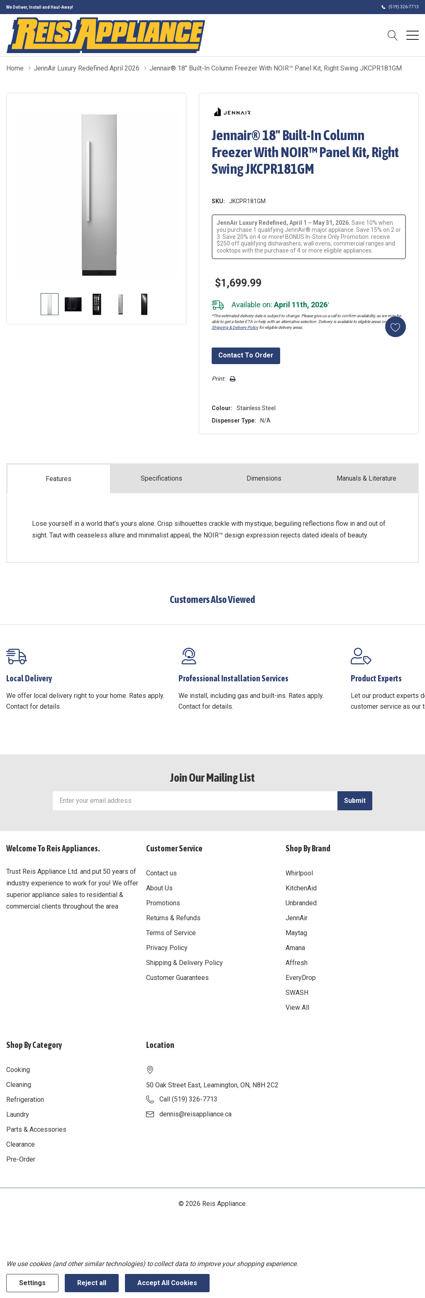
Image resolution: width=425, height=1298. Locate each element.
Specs (161, 478)
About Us (159, 888)
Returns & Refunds (173, 918)
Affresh (297, 963)
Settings (32, 1283)
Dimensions (264, 478)
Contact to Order (246, 355)
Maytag (296, 933)
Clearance (20, 1144)
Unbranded (301, 903)
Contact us (161, 873)
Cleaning (18, 1085)
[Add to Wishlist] (395, 326)
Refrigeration (25, 1100)
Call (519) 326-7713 (188, 1099)
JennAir (297, 918)
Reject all (91, 1283)
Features (58, 479)
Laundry (17, 1114)
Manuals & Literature (366, 478)
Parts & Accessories (36, 1129)
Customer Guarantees (177, 978)
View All (297, 1007)
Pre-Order (20, 1159)
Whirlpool (299, 873)
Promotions (163, 903)
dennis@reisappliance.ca (195, 1114)
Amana (295, 948)
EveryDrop (301, 978)
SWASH (297, 993)
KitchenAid (301, 888)
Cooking (18, 1070)
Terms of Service (171, 933)
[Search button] (393, 35)
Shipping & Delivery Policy (235, 327)
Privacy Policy (167, 948)
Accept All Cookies (167, 1283)
